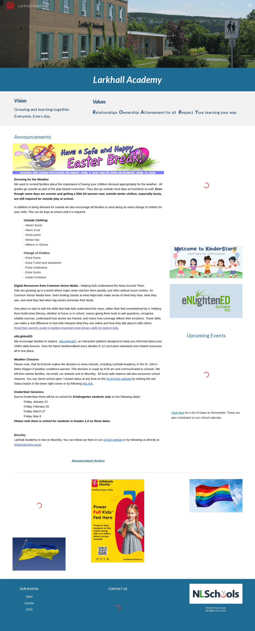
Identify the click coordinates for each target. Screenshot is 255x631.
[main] (127, 80)
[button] (250, 5)
